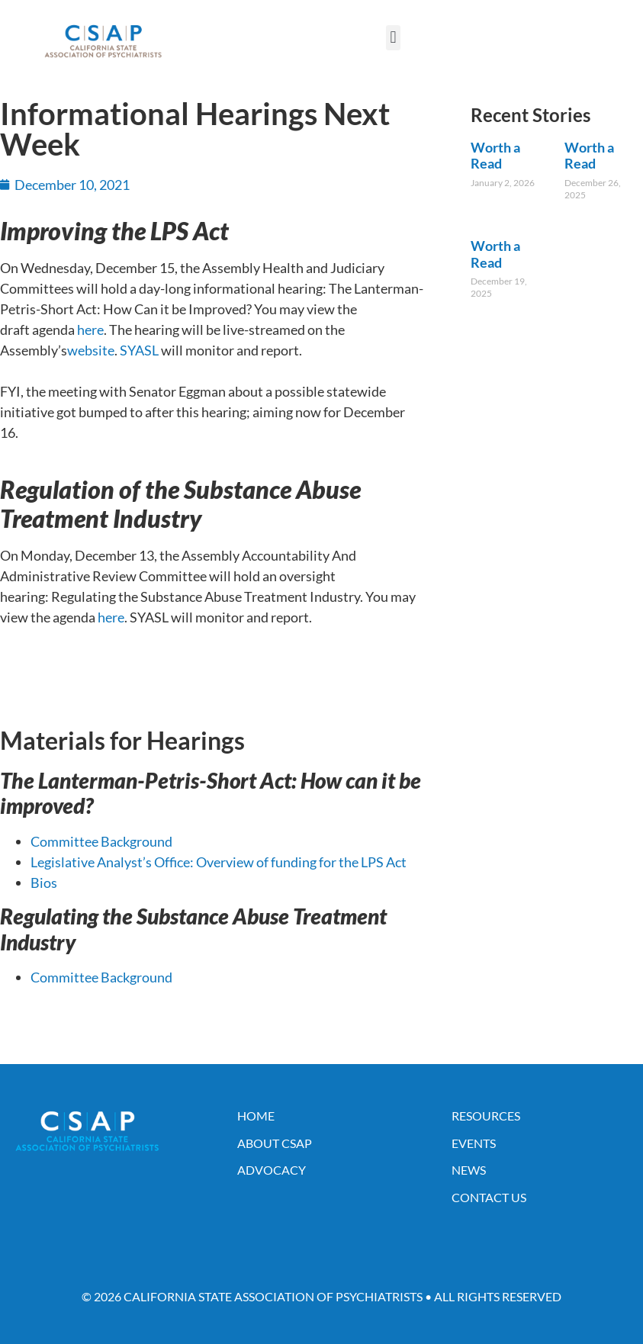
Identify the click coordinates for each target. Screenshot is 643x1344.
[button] (393, 37)
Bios (44, 882)
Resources (486, 1115)
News (469, 1169)
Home (256, 1115)
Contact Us (489, 1197)
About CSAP (274, 1143)
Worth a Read (495, 155)
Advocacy (271, 1169)
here (90, 329)
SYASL (139, 350)
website (90, 350)
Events (474, 1143)
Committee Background (101, 841)
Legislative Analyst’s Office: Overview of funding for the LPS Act (219, 862)
